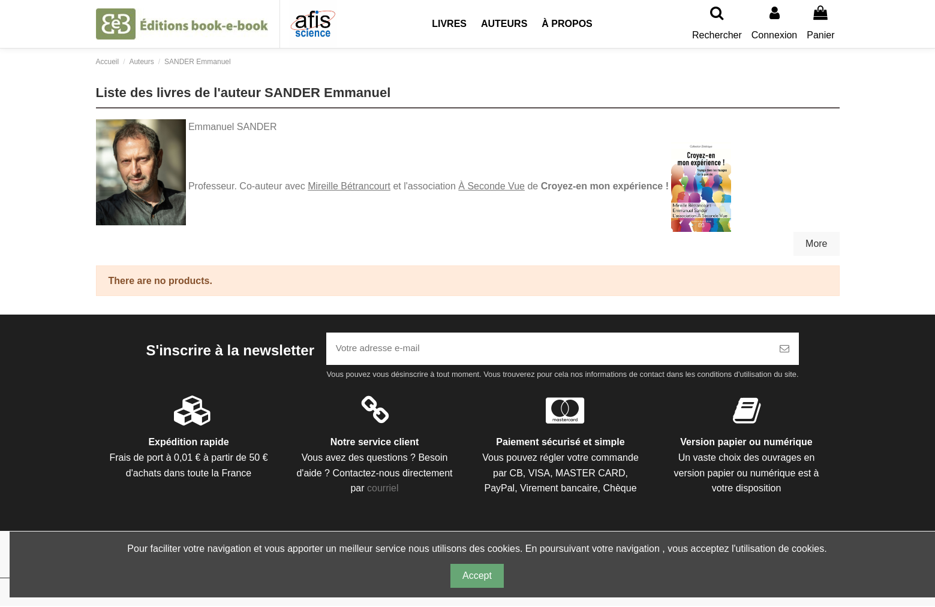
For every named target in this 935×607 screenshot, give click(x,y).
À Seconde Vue (491, 186)
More (816, 243)
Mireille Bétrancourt (349, 186)
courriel (382, 490)
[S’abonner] (784, 349)
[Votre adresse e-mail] (547, 349)
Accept (477, 575)
